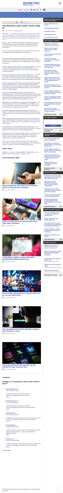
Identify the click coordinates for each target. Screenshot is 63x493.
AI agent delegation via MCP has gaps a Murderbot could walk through (53, 104)
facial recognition (20, 152)
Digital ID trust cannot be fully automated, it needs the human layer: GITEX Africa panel (52, 177)
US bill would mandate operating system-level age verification (51, 60)
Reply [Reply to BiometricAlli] (7, 421)
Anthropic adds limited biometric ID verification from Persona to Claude (52, 110)
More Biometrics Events (50, 275)
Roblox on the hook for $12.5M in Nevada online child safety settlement (19, 222)
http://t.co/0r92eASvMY (12, 407)
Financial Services (12, 36)
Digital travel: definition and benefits (51, 235)
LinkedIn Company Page (27, 144)
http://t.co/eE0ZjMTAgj (12, 395)
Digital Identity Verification (51, 28)
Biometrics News (28, 33)
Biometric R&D (21, 33)
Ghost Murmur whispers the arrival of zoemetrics (51, 139)
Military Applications (22, 37)
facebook (41, 9)
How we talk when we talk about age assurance (52, 54)
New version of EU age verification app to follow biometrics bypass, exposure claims (52, 72)
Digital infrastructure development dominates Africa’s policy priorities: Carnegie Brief (51, 184)
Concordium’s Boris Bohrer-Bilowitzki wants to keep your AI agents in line (53, 145)
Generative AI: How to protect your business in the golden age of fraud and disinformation (53, 224)
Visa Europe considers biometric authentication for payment (18, 58)
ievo (37, 152)
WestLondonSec (11, 388)
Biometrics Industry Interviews (49, 169)
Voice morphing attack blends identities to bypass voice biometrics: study (20, 330)
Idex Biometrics (30, 152)
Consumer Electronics (31, 34)
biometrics (5, 152)
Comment (26, 22)
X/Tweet (13, 22)
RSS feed (14, 143)
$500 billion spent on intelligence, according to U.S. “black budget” (19, 102)
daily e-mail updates (24, 143)
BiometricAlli (9, 413)
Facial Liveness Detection (51, 37)
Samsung (23, 153)
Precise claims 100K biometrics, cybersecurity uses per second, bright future (21, 294)
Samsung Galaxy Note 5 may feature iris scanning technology (18, 66)
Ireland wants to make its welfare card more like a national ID (51, 50)
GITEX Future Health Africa (53, 271)
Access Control (13, 33)
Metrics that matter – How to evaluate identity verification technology (52, 230)
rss (31, 9)
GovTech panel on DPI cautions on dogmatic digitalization (52, 195)
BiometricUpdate (11, 401)
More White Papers (49, 239)
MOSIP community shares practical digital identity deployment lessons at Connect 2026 (53, 201)
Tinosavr (8, 438)
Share (7, 22)
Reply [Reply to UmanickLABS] (7, 434)
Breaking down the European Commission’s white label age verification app (52, 66)
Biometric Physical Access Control (51, 24)
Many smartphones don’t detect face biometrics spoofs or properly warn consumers (20, 186)
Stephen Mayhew (19, 30)
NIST (18, 153)
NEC (8, 153)
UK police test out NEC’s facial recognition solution (15, 133)
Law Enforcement (13, 37)
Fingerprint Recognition (22, 36)
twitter (37, 9)
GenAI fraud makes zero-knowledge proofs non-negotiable (51, 164)
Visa (28, 153)
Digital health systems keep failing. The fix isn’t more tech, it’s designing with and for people (52, 80)
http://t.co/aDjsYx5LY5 (14, 419)
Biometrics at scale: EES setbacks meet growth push (52, 44)
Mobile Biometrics (32, 37)
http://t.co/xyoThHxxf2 (27, 431)
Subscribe (26, 9)
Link (19, 22)
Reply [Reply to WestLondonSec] (7, 397)
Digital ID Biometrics (49, 206)
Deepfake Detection (49, 31)
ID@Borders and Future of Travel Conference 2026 (53, 247)
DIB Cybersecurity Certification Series (53, 266)
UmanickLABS (10, 425)
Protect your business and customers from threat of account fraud (51, 214)
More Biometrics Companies (48, 130)
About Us (20, 9)
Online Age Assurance (50, 34)
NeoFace (13, 153)
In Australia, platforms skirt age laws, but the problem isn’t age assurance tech (19, 366)
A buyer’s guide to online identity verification (51, 219)
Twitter (4, 144)
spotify (44, 9)
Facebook (10, 144)
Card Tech (12, 152)
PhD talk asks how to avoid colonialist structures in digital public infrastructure (52, 190)
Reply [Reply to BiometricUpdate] (7, 409)
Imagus (4, 153)
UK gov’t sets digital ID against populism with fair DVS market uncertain (52, 98)
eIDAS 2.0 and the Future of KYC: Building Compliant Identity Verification (53, 253)
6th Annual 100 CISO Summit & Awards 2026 (53, 260)
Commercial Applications (20, 34)
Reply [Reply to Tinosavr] (7, 446)
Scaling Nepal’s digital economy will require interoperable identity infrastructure (18, 258)
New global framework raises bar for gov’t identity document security (53, 86)
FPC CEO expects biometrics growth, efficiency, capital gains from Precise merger (53, 92)
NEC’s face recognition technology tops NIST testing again (17, 74)
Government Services (32, 36)
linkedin (34, 9)
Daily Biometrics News (50, 114)
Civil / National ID (10, 34)
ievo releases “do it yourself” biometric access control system (18, 126)
